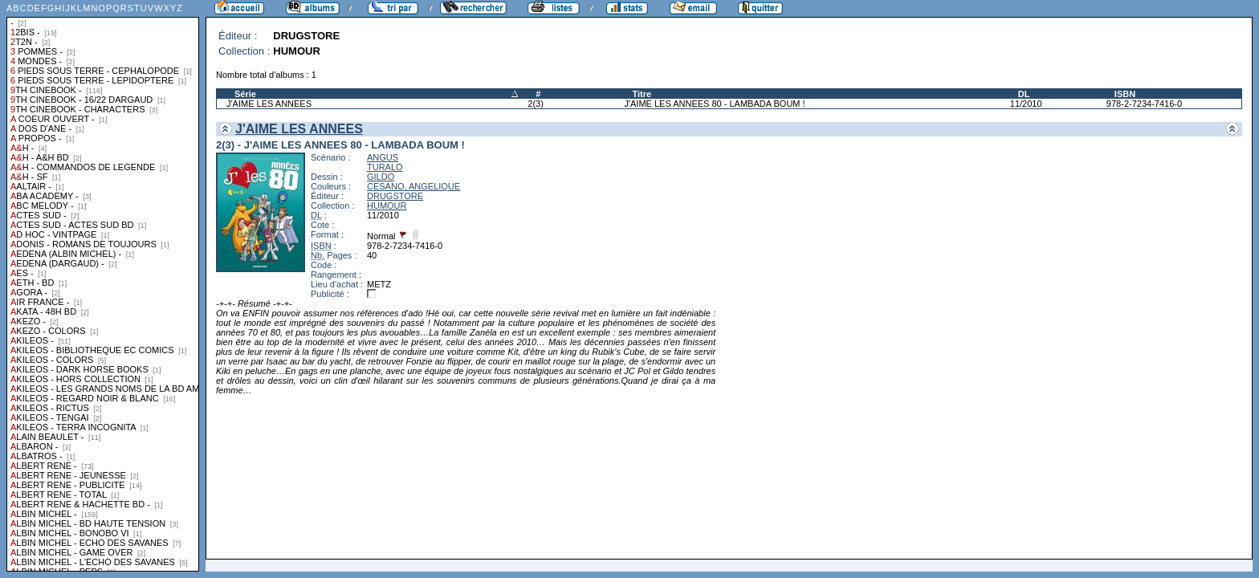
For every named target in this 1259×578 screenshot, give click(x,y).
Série (245, 94)
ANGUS (382, 157)
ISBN (1124, 94)
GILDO (380, 176)
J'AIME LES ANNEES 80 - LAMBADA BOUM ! (714, 103)
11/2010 (1026, 103)
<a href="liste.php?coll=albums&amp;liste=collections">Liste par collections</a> (102, 286)
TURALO (385, 167)
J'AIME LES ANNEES (269, 103)
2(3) (536, 103)
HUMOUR (387, 205)
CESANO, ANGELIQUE (413, 186)
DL (1024, 94)
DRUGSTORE (395, 196)
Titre (641, 94)
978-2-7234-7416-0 (1144, 103)
